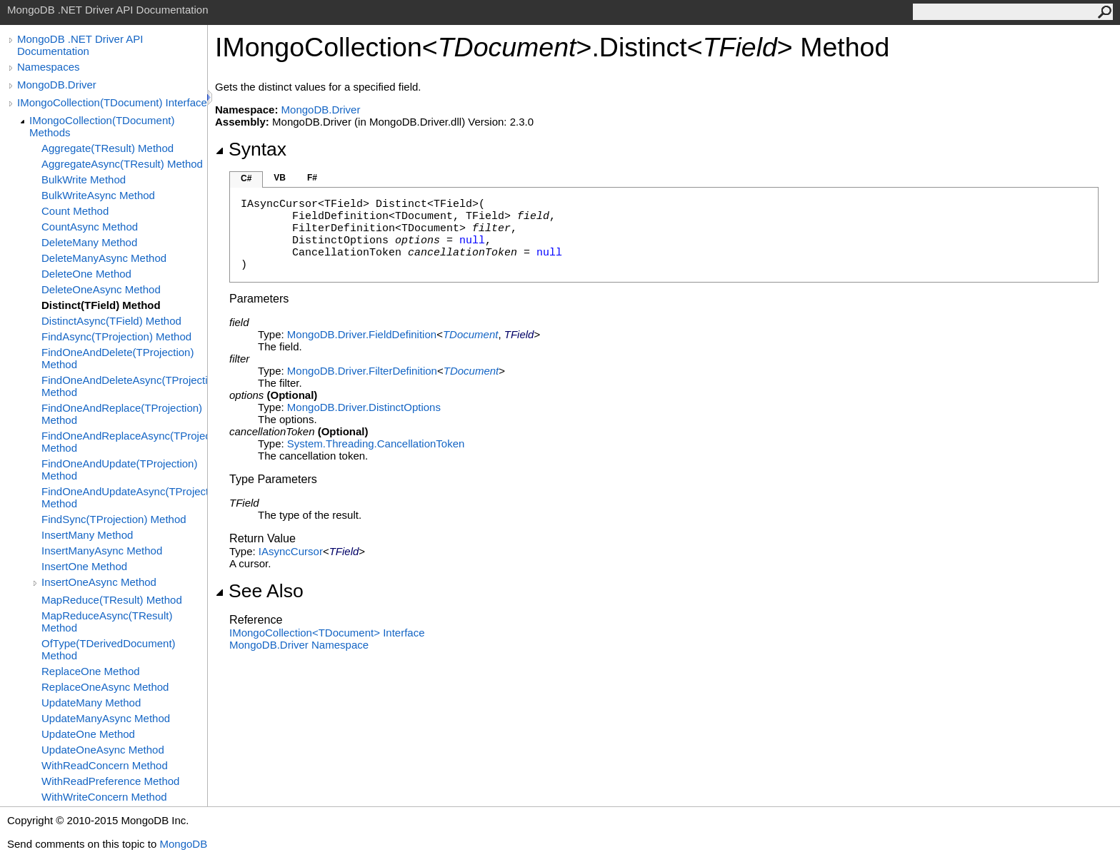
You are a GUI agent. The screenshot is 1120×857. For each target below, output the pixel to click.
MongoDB (183, 844)
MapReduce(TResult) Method (111, 600)
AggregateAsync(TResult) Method (122, 164)
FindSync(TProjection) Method (113, 519)
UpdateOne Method (88, 734)
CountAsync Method (89, 226)
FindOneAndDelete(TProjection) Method (117, 358)
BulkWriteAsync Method (98, 195)
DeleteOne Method (86, 274)
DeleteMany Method (89, 242)
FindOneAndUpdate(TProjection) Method (119, 469)
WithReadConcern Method (104, 765)
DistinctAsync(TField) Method (111, 321)
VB (280, 178)
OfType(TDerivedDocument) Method (108, 649)
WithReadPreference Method (110, 781)
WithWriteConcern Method (104, 797)
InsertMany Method (87, 535)
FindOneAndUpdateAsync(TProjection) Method (124, 497)
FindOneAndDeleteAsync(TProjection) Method (124, 386)
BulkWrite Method (83, 179)
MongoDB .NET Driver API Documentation (80, 45)
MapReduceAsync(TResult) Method (106, 621)
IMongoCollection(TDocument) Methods (101, 126)
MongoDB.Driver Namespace (299, 645)
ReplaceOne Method (90, 671)
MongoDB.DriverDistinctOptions (364, 407)
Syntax (250, 149)
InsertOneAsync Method (98, 582)
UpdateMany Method (91, 702)
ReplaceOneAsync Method (105, 687)
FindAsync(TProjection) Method (116, 336)
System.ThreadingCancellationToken (375, 443)
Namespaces (48, 67)
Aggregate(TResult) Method (107, 148)
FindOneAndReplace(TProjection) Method (121, 414)
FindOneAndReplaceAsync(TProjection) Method (124, 442)
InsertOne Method (84, 566)
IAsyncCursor (291, 551)
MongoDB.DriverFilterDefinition (362, 371)
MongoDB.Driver (56, 84)
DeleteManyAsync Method (103, 258)
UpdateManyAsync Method (105, 718)
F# (312, 178)
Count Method (75, 211)
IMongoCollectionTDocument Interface (327, 633)
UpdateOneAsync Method (102, 750)
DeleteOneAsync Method (101, 289)
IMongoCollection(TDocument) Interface (112, 102)
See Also (259, 591)
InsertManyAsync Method (101, 550)
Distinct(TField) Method (101, 305)
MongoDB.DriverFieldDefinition (361, 334)
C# (246, 178)
